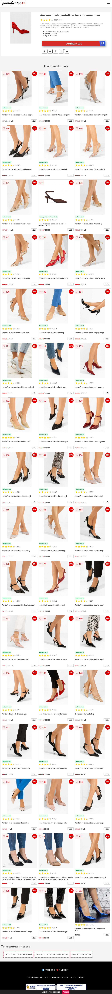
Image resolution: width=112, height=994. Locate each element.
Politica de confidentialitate (57, 977)
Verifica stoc (85, 43)
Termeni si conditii (34, 977)
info (34, 121)
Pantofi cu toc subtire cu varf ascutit (52, 954)
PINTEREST (62, 970)
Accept (66, 992)
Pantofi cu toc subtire (81, 954)
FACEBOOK (48, 970)
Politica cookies (77, 977)
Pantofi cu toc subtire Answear (18, 954)
